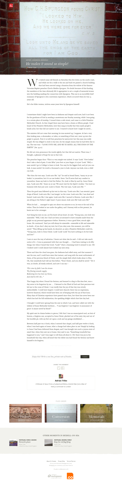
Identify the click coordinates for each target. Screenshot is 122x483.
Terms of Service (71, 461)
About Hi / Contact (51, 461)
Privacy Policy (61, 461)
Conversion (36, 60)
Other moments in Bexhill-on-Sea (61, 435)
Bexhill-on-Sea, (47, 67)
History (28, 60)
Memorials (44, 60)
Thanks (84, 357)
